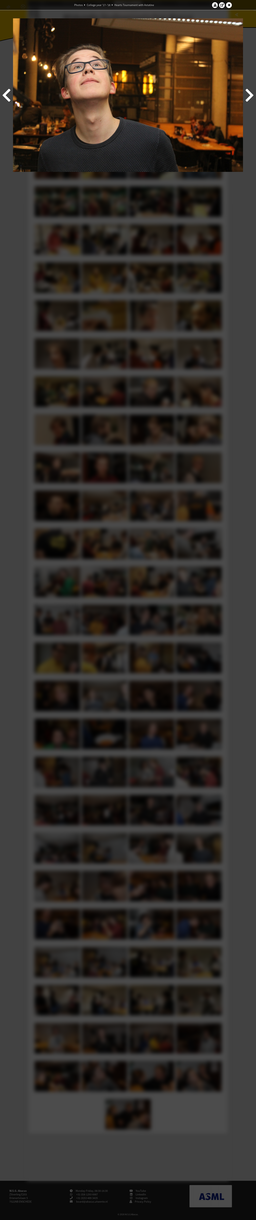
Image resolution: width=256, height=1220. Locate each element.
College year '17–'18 (98, 5)
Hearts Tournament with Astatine (134, 5)
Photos (78, 5)
